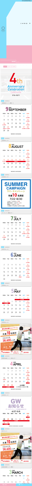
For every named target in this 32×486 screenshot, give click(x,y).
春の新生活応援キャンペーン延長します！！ (9, 358)
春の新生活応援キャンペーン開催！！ (8, 466)
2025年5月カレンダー (5, 322)
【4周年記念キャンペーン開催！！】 (8, 103)
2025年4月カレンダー (5, 395)
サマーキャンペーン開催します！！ (7, 212)
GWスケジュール (4, 431)
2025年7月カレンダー (5, 249)
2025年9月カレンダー (5, 140)
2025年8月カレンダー (5, 176)
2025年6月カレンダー (5, 285)
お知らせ (2, 100)
